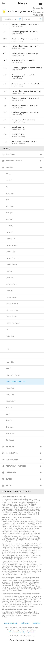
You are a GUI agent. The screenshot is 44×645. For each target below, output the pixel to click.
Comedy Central (11, 284)
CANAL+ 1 (9, 232)
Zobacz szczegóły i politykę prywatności (22, 632)
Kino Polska (10, 362)
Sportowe (10, 446)
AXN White (9, 219)
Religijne (9, 485)
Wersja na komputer (11, 623)
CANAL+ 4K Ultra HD (13, 245)
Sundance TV (10, 433)
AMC (7, 187)
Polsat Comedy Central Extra (15, 381)
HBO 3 (8, 355)
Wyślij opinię (25, 623)
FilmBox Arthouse (12, 304)
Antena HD (9, 193)
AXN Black (9, 206)
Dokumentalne (12, 459)
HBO (7, 343)
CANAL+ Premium (12, 258)
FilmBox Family (11, 317)
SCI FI (8, 414)
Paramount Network (13, 375)
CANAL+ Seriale (11, 265)
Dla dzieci (10, 479)
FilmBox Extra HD (12, 310)
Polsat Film (10, 388)
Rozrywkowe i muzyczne (16, 466)
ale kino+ (9, 180)
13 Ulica (8, 174)
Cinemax (9, 271)
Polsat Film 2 (10, 394)
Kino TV (8, 368)
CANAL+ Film (10, 252)
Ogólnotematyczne (14, 161)
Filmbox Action (11, 297)
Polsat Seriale (10, 401)
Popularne (10, 154)
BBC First (9, 226)
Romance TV (10, 407)
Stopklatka (9, 427)
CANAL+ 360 (10, 239)
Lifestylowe (11, 472)
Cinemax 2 (9, 278)
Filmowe (9, 167)
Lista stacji (36, 623)
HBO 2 (8, 349)
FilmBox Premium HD (13, 323)
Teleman (22, 3)
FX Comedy (10, 336)
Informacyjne (11, 453)
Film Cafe (9, 291)
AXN (7, 200)
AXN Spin (9, 213)
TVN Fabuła (10, 440)
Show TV (9, 420)
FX (7, 330)
